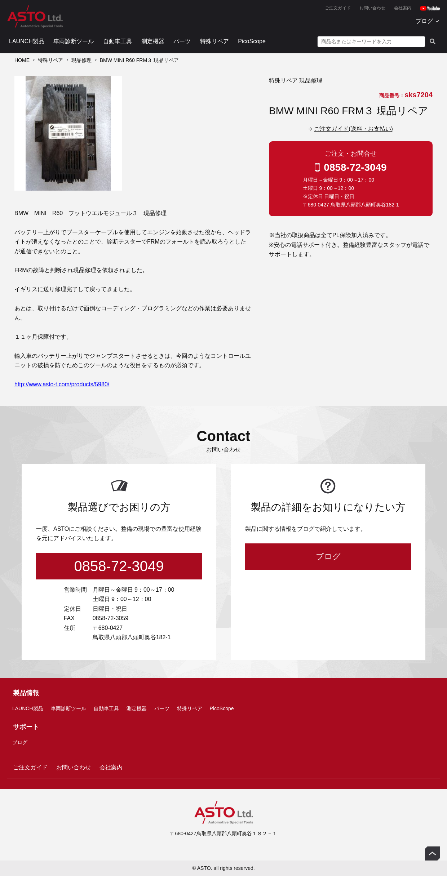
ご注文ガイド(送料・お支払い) (353, 129)
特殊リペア (214, 41)
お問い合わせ (372, 7)
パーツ (182, 41)
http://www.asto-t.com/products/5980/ (61, 384)
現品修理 (81, 60)
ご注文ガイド (338, 7)
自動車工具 (117, 41)
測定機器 (152, 41)
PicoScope (252, 41)
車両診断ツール (73, 41)
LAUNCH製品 (26, 41)
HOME (22, 60)
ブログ (424, 21)
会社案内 (402, 7)
